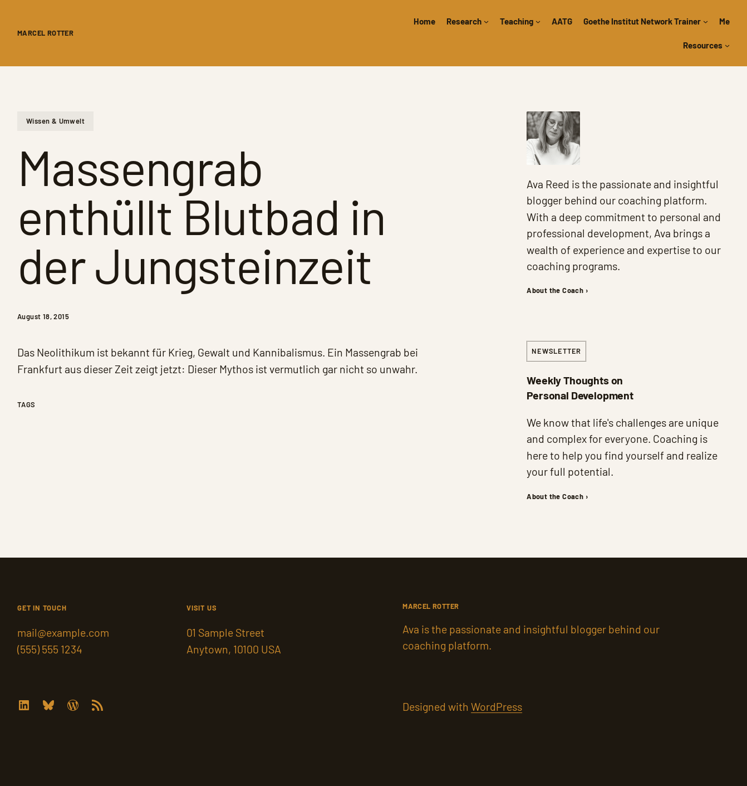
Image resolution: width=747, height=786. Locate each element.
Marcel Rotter (45, 32)
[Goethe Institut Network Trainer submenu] (705, 21)
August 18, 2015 (43, 316)
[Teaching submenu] (537, 21)
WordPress (496, 706)
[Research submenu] (486, 21)
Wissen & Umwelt (55, 120)
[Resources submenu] (727, 45)
